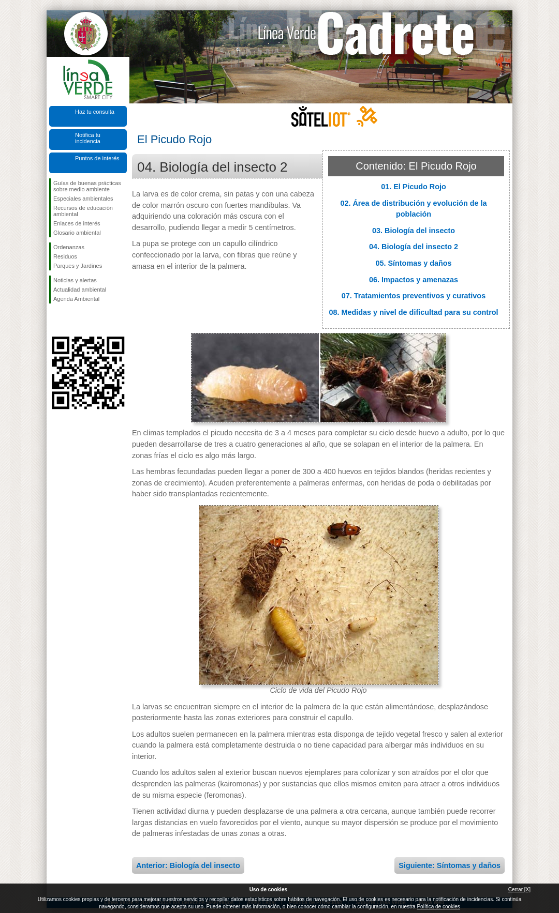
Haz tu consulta (94, 112)
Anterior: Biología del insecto (188, 865)
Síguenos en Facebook (55, 320)
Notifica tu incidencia (87, 138)
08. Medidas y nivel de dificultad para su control (413, 312)
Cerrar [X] (519, 889)
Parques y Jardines (77, 266)
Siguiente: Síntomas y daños (450, 865)
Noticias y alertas (75, 280)
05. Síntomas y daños (413, 263)
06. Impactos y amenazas (413, 280)
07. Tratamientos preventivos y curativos (414, 296)
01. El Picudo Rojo (413, 186)
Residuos (65, 256)
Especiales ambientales (83, 198)
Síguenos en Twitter (72, 320)
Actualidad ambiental (79, 289)
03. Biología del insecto (413, 230)
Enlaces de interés (76, 223)
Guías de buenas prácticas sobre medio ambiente (87, 186)
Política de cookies (438, 906)
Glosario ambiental (77, 233)
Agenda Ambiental (76, 299)
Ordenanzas (68, 247)
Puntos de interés (97, 158)
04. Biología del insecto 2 (413, 246)
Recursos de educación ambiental (83, 211)
